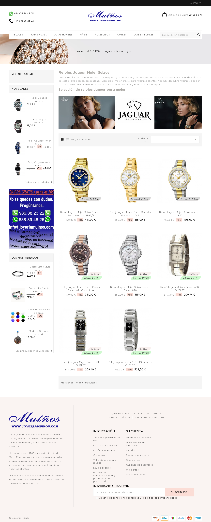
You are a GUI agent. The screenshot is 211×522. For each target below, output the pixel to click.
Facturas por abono (138, 455)
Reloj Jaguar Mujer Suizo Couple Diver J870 (130, 288)
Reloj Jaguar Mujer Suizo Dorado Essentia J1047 (130, 214)
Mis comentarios (135, 474)
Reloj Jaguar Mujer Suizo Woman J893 (179, 214)
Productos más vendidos (149, 417)
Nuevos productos (120, 417)
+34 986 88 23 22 (21, 20)
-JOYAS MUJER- (38, 34)
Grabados (99, 455)
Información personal (138, 437)
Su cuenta (134, 431)
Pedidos (131, 450)
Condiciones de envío (105, 445)
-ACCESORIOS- (102, 34)
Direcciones (133, 460)
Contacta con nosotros (148, 413)
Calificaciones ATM (104, 450)
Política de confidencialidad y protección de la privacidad (104, 477)
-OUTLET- (121, 34)
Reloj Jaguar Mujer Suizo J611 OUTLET (81, 364)
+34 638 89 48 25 (21, 13)
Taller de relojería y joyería (104, 461)
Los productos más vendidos (34, 351)
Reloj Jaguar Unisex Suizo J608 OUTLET (179, 288)
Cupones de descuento (139, 464)
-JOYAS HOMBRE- (63, 34)
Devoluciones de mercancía (135, 444)
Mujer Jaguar (22, 74)
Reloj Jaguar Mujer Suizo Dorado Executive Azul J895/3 (80, 214)
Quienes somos (120, 413)
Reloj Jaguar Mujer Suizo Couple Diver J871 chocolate (81, 288)
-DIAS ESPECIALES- (143, 34)
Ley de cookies (102, 467)
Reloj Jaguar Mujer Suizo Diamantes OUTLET (130, 364)
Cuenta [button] (196, 2)
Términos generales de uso (106, 439)
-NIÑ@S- (84, 34)
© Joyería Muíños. (19, 517)
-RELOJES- (18, 34)
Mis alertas (132, 469)
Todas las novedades (39, 182)
